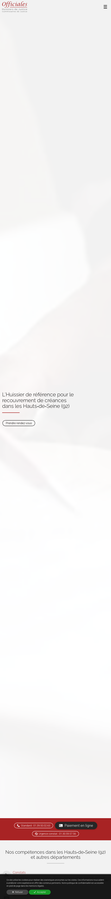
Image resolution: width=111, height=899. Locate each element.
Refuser (17, 892)
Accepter (40, 892)
